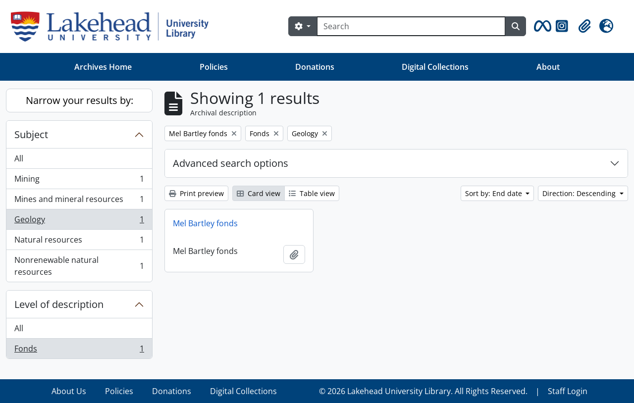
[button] (541, 26)
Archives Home (103, 66)
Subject (31, 134)
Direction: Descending (580, 193)
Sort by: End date (494, 193)
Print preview (196, 193)
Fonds (79, 350)
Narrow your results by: (79, 100)
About (548, 66)
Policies (214, 66)
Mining (79, 181)
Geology (79, 221)
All (18, 158)
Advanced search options (230, 163)
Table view (312, 193)
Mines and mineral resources (79, 201)
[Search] (411, 26)
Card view (258, 193)
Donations (314, 66)
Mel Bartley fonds (205, 223)
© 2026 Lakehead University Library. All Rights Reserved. (423, 391)
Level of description (59, 304)
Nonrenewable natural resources (79, 265)
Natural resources (79, 242)
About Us (69, 391)
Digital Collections (435, 66)
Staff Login (567, 391)
